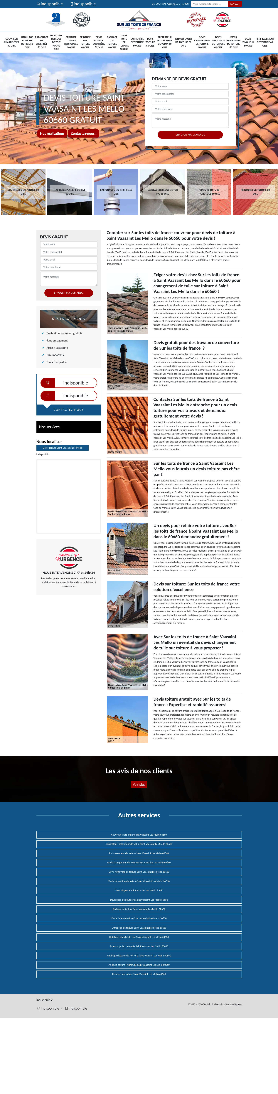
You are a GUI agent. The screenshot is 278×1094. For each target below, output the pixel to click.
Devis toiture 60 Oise (150, 42)
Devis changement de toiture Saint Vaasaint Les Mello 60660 (139, 862)
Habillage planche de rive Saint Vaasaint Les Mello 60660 (139, 937)
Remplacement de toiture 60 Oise (265, 42)
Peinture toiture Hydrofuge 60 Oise (71, 42)
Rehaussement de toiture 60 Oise (183, 42)
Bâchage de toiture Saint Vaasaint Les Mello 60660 (139, 909)
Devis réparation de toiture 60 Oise (233, 42)
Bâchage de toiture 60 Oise (112, 42)
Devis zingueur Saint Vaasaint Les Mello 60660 (139, 890)
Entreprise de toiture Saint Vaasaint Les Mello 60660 (139, 927)
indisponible (49, 3)
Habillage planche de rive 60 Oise (27, 42)
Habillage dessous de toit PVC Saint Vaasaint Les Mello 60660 (139, 955)
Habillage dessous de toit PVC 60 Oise (56, 42)
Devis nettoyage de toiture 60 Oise (218, 42)
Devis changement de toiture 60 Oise (202, 42)
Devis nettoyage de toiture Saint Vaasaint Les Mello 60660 (139, 871)
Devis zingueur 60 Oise (248, 42)
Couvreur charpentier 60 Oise (11, 42)
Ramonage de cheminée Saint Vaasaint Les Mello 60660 (139, 946)
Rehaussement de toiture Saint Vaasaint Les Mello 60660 (139, 853)
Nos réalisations (52, 133)
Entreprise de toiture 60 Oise (137, 42)
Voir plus (139, 784)
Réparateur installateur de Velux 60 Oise (165, 42)
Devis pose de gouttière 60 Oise (99, 42)
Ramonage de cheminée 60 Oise (41, 42)
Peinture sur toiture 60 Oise (85, 42)
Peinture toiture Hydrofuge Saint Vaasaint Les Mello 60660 (139, 964)
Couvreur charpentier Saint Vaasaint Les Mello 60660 (139, 834)
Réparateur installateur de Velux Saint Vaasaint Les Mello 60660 (139, 844)
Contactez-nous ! (84, 133)
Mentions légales (233, 1004)
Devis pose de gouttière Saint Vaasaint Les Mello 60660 (139, 899)
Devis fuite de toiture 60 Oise (124, 42)
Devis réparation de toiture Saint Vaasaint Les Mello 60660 (139, 881)
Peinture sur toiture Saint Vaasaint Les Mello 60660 (139, 974)
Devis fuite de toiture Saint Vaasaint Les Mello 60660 (138, 918)
